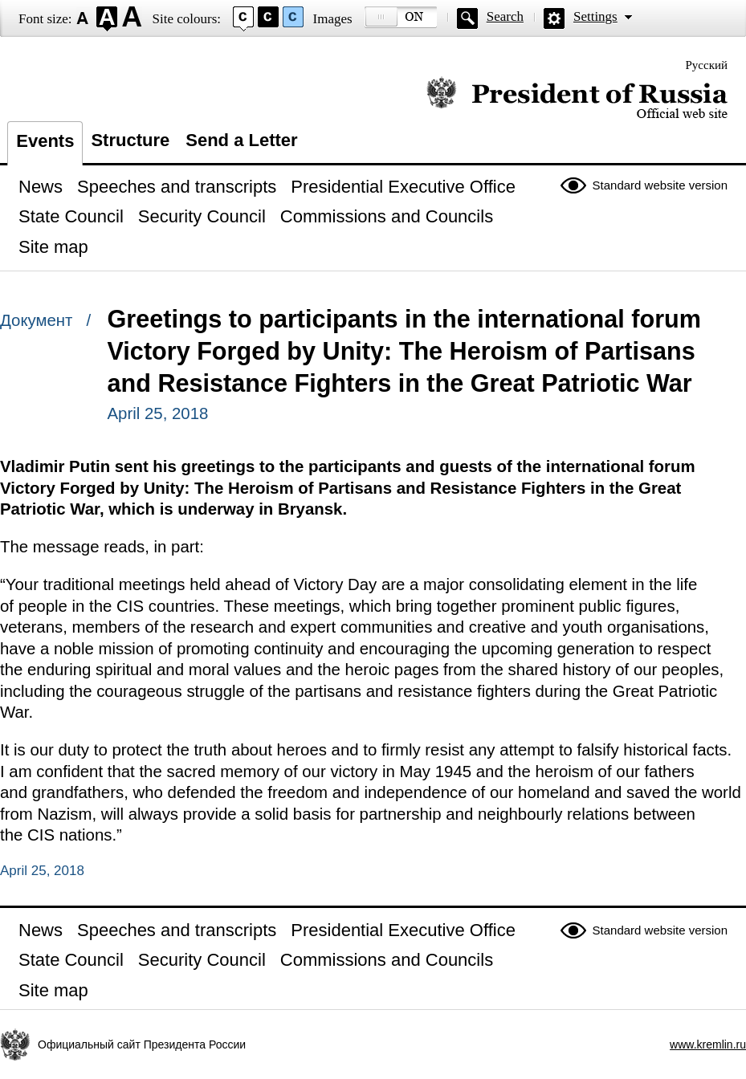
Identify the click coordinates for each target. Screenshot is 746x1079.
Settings (595, 16)
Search (505, 16)
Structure (130, 140)
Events (45, 141)
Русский (707, 65)
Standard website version (660, 185)
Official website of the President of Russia (577, 98)
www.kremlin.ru (708, 1044)
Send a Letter (241, 140)
